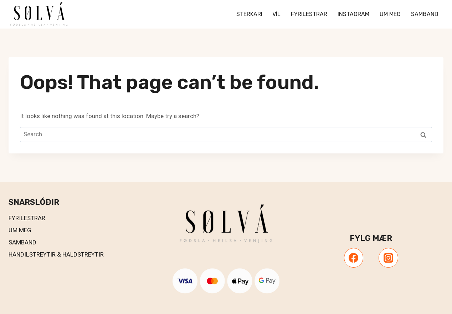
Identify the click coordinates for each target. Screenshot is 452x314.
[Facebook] (353, 257)
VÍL (276, 14)
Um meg (390, 14)
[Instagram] (388, 257)
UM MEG (20, 230)
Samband (424, 14)
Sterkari (249, 14)
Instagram (353, 14)
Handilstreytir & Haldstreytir (56, 254)
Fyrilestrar (309, 14)
